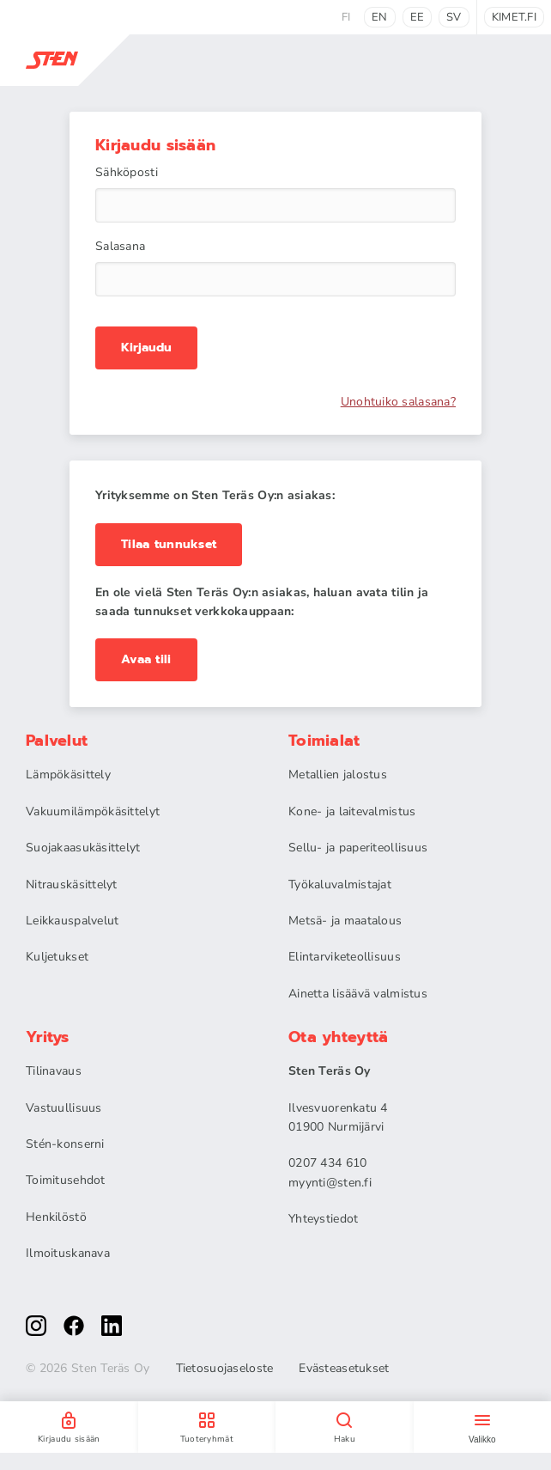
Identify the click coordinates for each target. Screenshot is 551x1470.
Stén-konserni (65, 1144)
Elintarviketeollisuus (344, 956)
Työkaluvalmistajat (339, 884)
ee (417, 17)
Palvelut (57, 741)
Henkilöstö (56, 1217)
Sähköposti (126, 173)
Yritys (48, 1037)
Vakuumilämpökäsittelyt (93, 811)
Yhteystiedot (323, 1219)
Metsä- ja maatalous (345, 920)
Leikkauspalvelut (72, 920)
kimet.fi (514, 17)
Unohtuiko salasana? (398, 402)
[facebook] (74, 1325)
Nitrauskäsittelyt (72, 884)
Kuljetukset (57, 956)
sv (454, 17)
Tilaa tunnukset (168, 544)
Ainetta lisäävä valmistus (357, 993)
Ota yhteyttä (338, 1037)
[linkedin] (111, 1325)
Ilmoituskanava (68, 1253)
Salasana (120, 246)
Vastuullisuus (64, 1108)
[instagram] (36, 1325)
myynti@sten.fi (330, 1182)
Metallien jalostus (337, 774)
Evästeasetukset (344, 1368)
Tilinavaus (54, 1071)
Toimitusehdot (66, 1180)
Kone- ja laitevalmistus (351, 811)
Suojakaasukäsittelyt (83, 847)
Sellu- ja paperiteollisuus (357, 847)
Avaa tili (146, 659)
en (380, 17)
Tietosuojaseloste (225, 1368)
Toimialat (324, 741)
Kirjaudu (146, 348)
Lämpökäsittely (68, 774)
